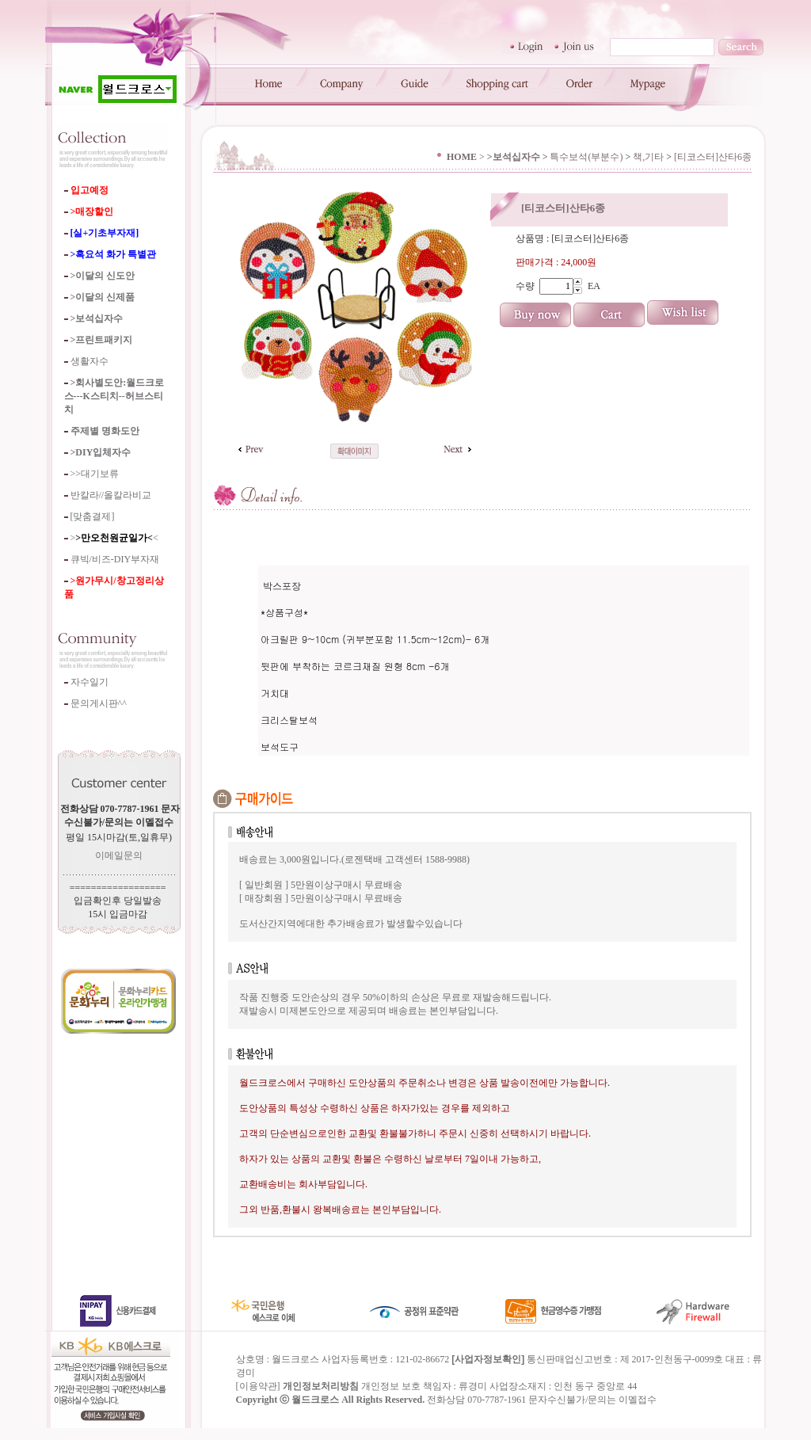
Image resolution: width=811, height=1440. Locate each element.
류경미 (473, 1398)
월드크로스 (315, 1411)
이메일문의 (119, 855)
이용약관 (258, 1398)
